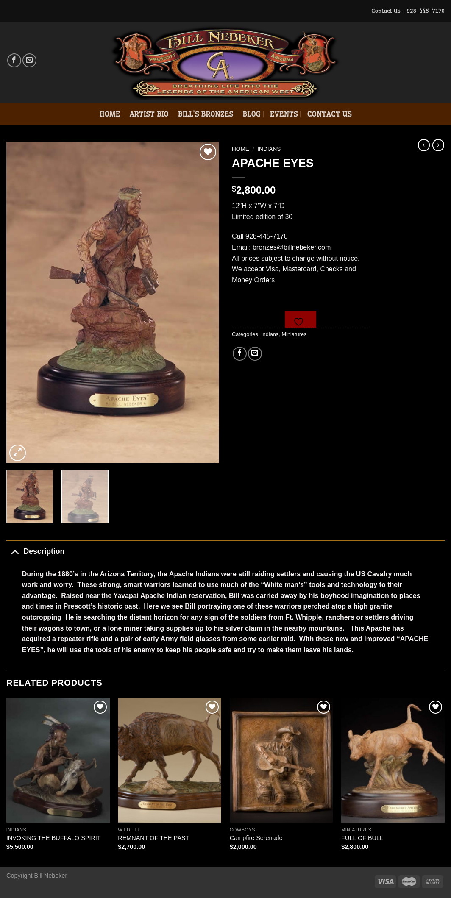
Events (284, 114)
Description (35, 551)
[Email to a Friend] (255, 354)
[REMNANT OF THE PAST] (169, 760)
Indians (269, 149)
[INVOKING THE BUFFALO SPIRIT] (58, 760)
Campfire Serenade (256, 837)
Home (109, 114)
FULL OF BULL (362, 837)
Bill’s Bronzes (205, 114)
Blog (251, 114)
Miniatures (293, 334)
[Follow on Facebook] (14, 60)
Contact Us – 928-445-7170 (408, 10)
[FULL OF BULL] (393, 760)
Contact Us (329, 114)
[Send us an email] (29, 60)
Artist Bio (149, 114)
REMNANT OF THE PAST (153, 837)
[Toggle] (14, 551)
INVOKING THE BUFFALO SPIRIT (53, 837)
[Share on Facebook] (240, 354)
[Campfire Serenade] (281, 760)
